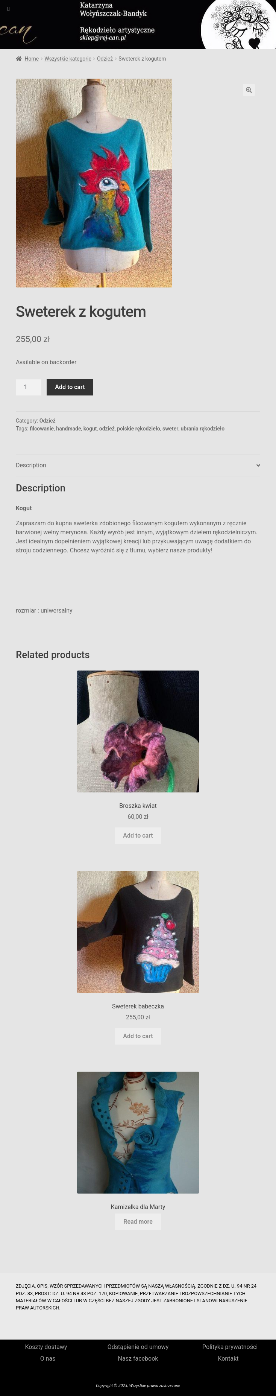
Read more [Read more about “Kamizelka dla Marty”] (138, 1221)
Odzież (105, 59)
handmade (68, 429)
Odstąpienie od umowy (138, 1346)
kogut (90, 429)
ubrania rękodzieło (202, 429)
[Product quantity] (28, 387)
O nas (48, 1358)
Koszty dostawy (46, 1346)
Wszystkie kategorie (67, 59)
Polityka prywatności (230, 1346)
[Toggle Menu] (8, 9)
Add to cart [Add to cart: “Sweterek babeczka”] (138, 1036)
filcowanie (42, 429)
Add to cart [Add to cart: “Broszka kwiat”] (138, 835)
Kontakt (228, 1358)
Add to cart (70, 387)
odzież (107, 429)
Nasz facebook (138, 1358)
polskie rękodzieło (138, 429)
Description (31, 465)
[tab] (138, 465)
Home (31, 59)
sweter (170, 429)
